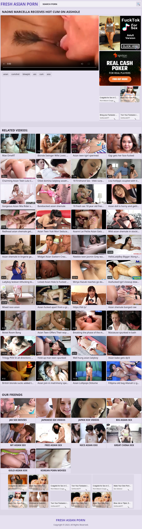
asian (5, 74)
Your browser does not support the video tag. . (50, 42)
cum (41, 74)
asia (48, 74)
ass (34, 74)
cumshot (15, 74)
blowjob (26, 74)
